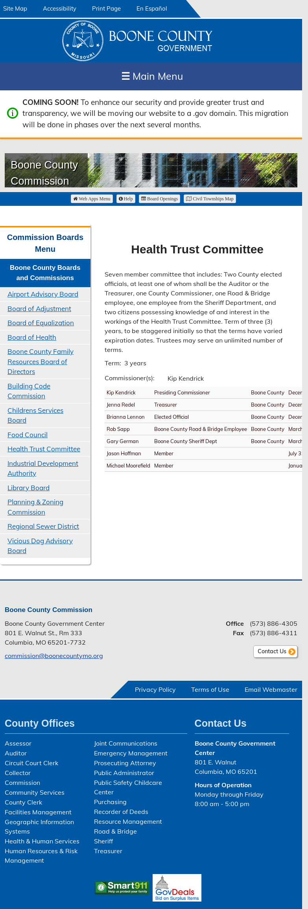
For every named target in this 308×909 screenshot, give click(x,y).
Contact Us (272, 651)
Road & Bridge (115, 831)
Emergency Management (131, 753)
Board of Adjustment (39, 308)
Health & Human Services (42, 841)
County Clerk (23, 802)
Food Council (27, 435)
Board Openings (159, 199)
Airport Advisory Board (42, 294)
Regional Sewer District (43, 526)
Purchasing (110, 802)
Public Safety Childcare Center (128, 787)
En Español (151, 8)
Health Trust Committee (43, 449)
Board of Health (31, 337)
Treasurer (108, 851)
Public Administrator (124, 773)
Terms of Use (210, 689)
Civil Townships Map (210, 199)
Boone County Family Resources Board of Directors (40, 361)
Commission (22, 782)
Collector (18, 773)
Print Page (106, 8)
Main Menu (152, 76)
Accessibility (59, 8)
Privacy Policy (155, 689)
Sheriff (103, 841)
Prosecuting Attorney (125, 763)
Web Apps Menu (91, 199)
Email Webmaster (271, 689)
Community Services (35, 792)
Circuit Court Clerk (31, 763)
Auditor (16, 753)
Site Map (15, 8)
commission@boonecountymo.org (54, 656)
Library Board (28, 488)
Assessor (18, 743)
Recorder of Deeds (121, 812)
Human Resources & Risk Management (41, 855)
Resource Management (128, 821)
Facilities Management (38, 812)
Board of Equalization (40, 323)
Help (126, 199)
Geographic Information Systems (39, 826)
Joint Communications (125, 743)
